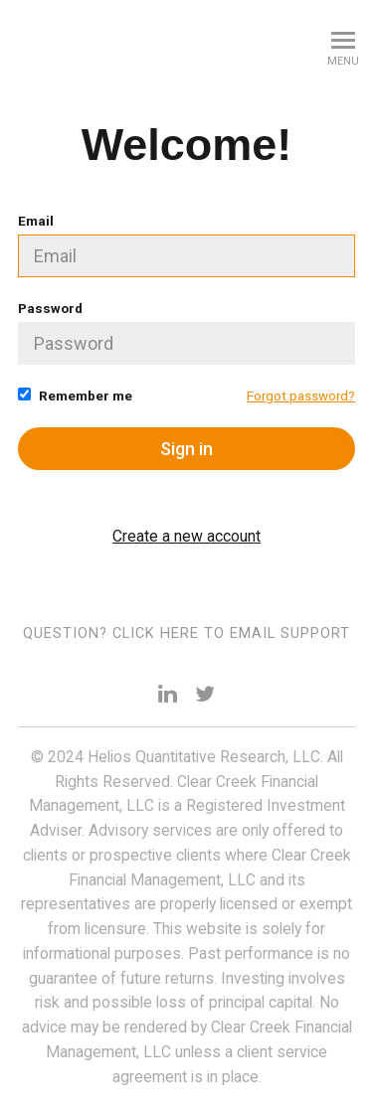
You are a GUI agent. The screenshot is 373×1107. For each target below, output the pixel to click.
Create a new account (186, 536)
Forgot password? (301, 395)
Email (186, 245)
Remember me (75, 395)
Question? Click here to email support (186, 633)
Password (186, 332)
